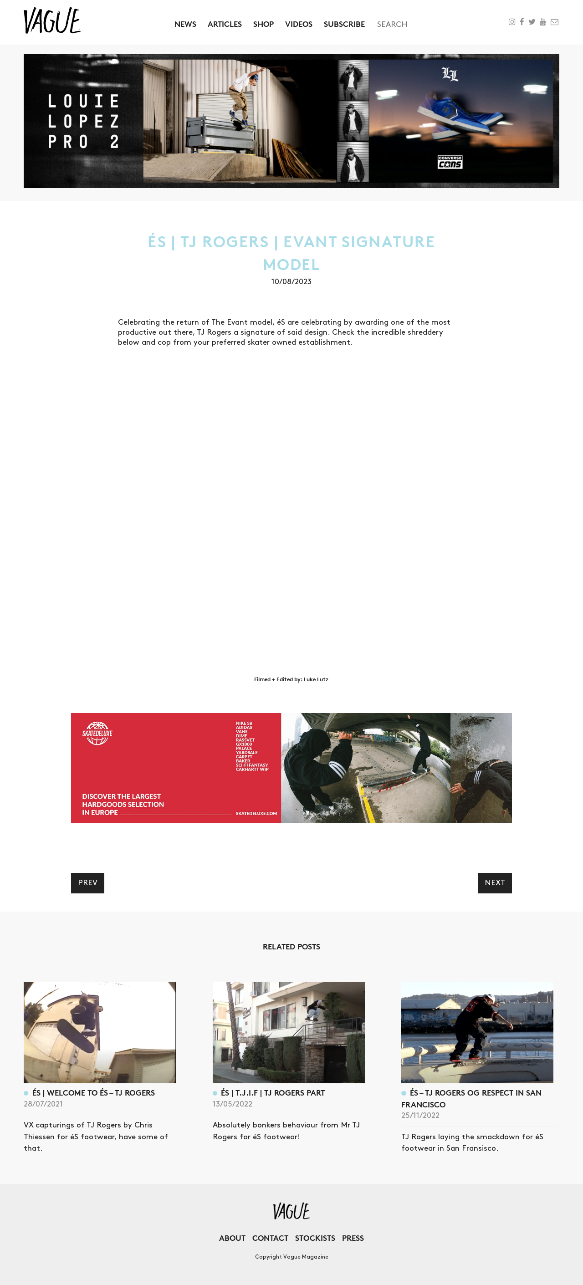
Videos (298, 24)
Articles (225, 24)
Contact (270, 1238)
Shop (263, 24)
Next (495, 883)
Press (353, 1238)
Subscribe (344, 24)
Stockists (315, 1238)
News (185, 24)
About (232, 1238)
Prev (87, 883)
